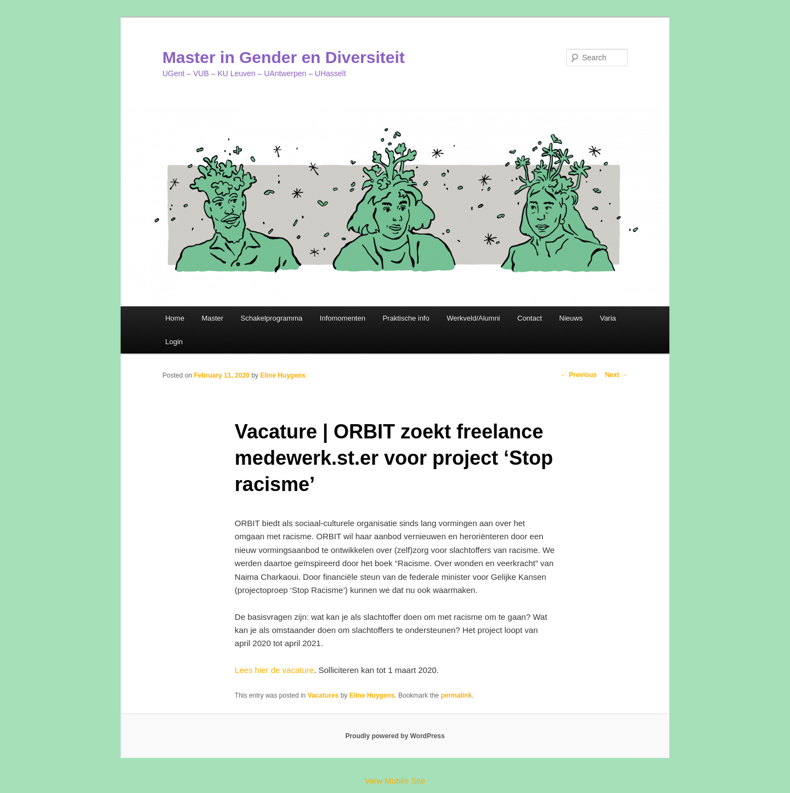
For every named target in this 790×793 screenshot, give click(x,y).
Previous (579, 375)
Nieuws (571, 318)
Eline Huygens (283, 375)
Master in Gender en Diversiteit (283, 57)
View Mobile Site (395, 780)
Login (174, 342)
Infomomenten (342, 318)
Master (212, 318)
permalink (456, 695)
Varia (608, 318)
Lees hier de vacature (274, 670)
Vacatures (323, 695)
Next (616, 375)
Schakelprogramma (272, 318)
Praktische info (405, 318)
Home (174, 318)
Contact (529, 318)
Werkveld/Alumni (473, 318)
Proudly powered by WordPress (394, 736)
